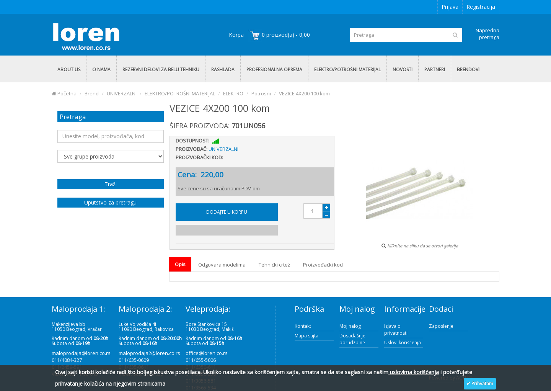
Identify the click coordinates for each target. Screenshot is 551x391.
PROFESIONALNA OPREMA (274, 69)
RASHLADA (223, 69)
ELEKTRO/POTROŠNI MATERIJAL (347, 69)
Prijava (450, 6)
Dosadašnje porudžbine (352, 339)
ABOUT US (68, 69)
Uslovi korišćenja (402, 342)
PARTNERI (434, 69)
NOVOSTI (402, 69)
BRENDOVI (468, 69)
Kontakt (303, 326)
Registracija (480, 6)
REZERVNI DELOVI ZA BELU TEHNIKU (160, 69)
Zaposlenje (441, 326)
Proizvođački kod (323, 264)
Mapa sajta (306, 335)
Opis (180, 264)
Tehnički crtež (274, 264)
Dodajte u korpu (226, 212)
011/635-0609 (134, 360)
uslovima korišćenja (413, 372)
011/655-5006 (201, 360)
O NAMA (101, 69)
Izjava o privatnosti (396, 329)
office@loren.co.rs (207, 353)
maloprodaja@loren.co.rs (81, 353)
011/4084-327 (67, 360)
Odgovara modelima (222, 264)
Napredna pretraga (487, 34)
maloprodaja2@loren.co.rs (149, 353)
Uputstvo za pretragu (110, 202)
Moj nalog (350, 326)
